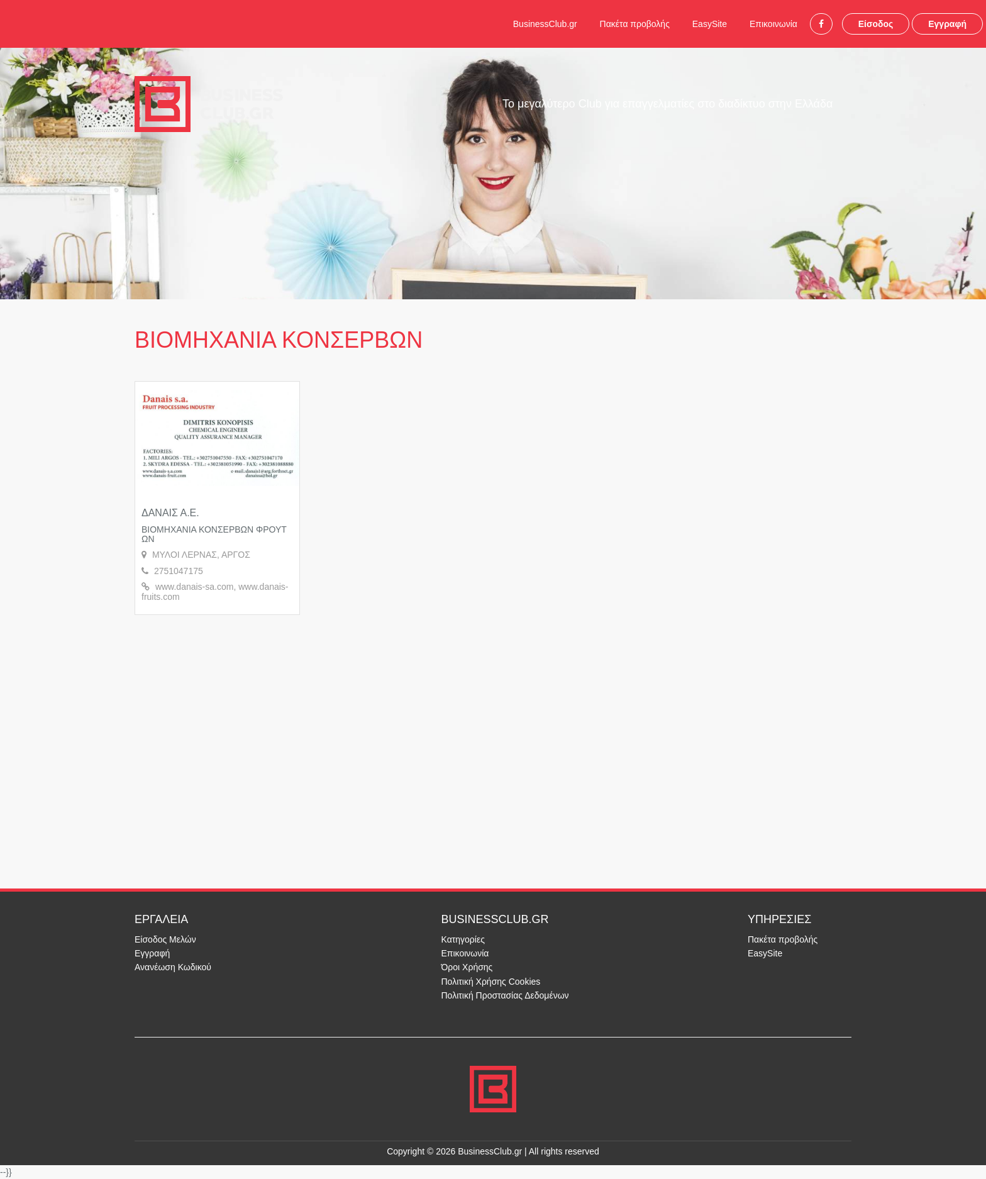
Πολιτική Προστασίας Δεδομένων (505, 995)
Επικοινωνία (773, 24)
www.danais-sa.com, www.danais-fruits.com (215, 591)
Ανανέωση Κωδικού (173, 967)
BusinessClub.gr (545, 24)
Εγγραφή (947, 24)
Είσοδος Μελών (165, 939)
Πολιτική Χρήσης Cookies (491, 982)
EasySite (709, 24)
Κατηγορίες (463, 939)
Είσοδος (876, 24)
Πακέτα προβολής (635, 24)
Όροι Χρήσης (467, 967)
